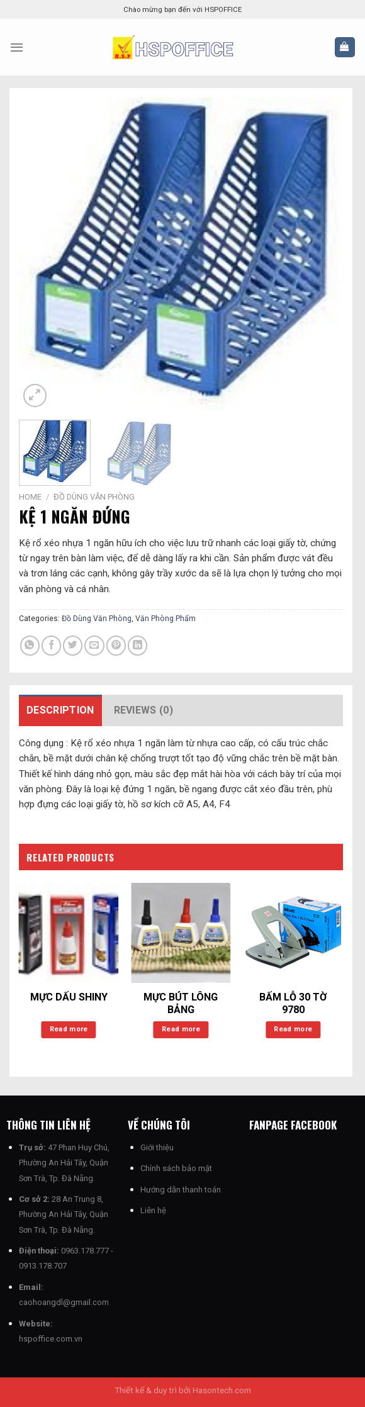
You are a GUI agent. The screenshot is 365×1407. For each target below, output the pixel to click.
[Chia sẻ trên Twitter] (72, 645)
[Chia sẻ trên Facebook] (51, 645)
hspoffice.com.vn (50, 1338)
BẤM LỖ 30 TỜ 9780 (293, 1003)
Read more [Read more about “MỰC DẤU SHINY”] (69, 1029)
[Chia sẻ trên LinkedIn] (137, 645)
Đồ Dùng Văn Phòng (94, 497)
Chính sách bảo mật (176, 1168)
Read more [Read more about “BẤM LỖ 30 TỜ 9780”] (293, 1029)
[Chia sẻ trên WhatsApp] (30, 645)
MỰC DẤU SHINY (69, 997)
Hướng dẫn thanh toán (180, 1189)
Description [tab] (60, 710)
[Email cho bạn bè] (94, 645)
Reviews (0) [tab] (144, 710)
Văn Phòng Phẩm (165, 618)
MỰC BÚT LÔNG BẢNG (180, 1003)
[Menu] (16, 47)
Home (30, 497)
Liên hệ (153, 1210)
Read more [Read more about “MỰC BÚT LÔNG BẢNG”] (181, 1029)
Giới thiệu (157, 1147)
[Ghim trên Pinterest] (116, 645)
